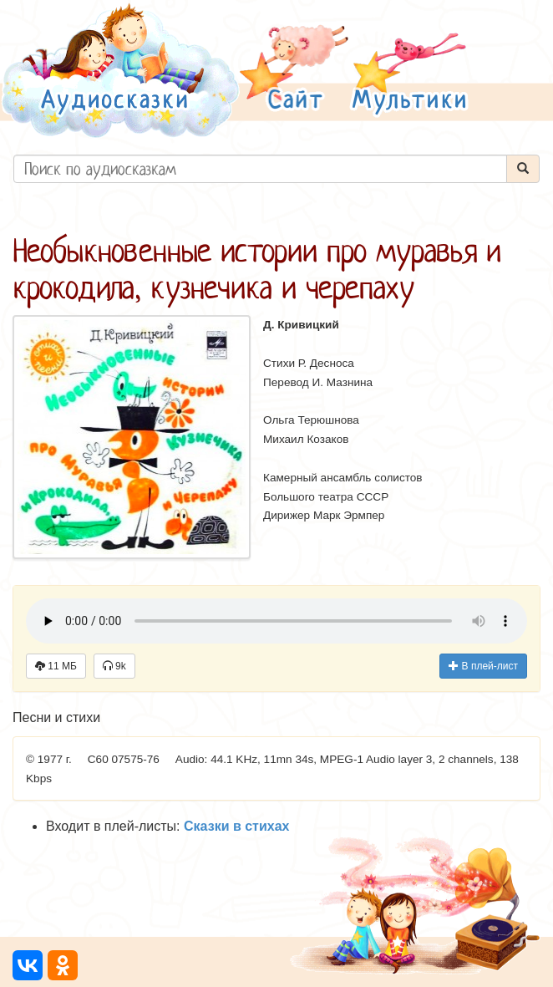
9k (114, 666)
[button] (294, 70)
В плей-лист (483, 666)
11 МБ (56, 666)
